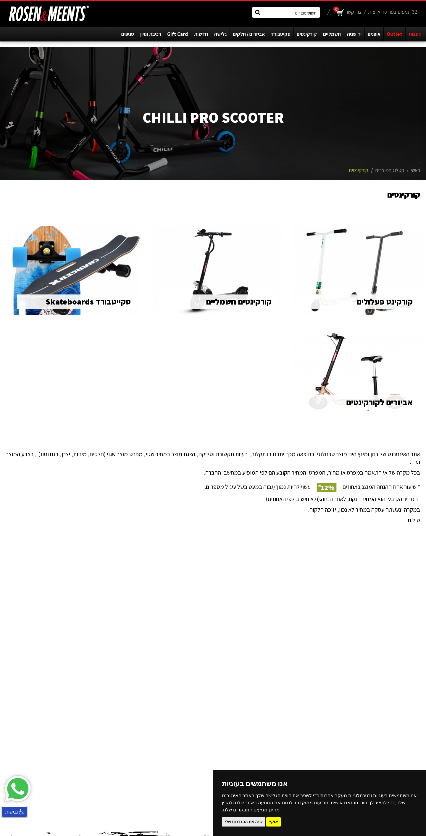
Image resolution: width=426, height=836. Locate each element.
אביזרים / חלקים (249, 34)
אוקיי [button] (273, 821)
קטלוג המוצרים (389, 170)
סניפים (127, 34)
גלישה (220, 34)
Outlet (394, 34)
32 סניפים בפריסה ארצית (392, 11)
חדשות (201, 34)
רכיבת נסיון (150, 34)
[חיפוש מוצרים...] (286, 12)
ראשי (415, 170)
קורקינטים (307, 34)
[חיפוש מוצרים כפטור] (257, 12)
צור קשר (354, 11)
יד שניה (354, 34)
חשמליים (332, 34)
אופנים (374, 34)
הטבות (415, 34)
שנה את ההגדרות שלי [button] (243, 821)
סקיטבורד (281, 34)
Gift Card (177, 34)
